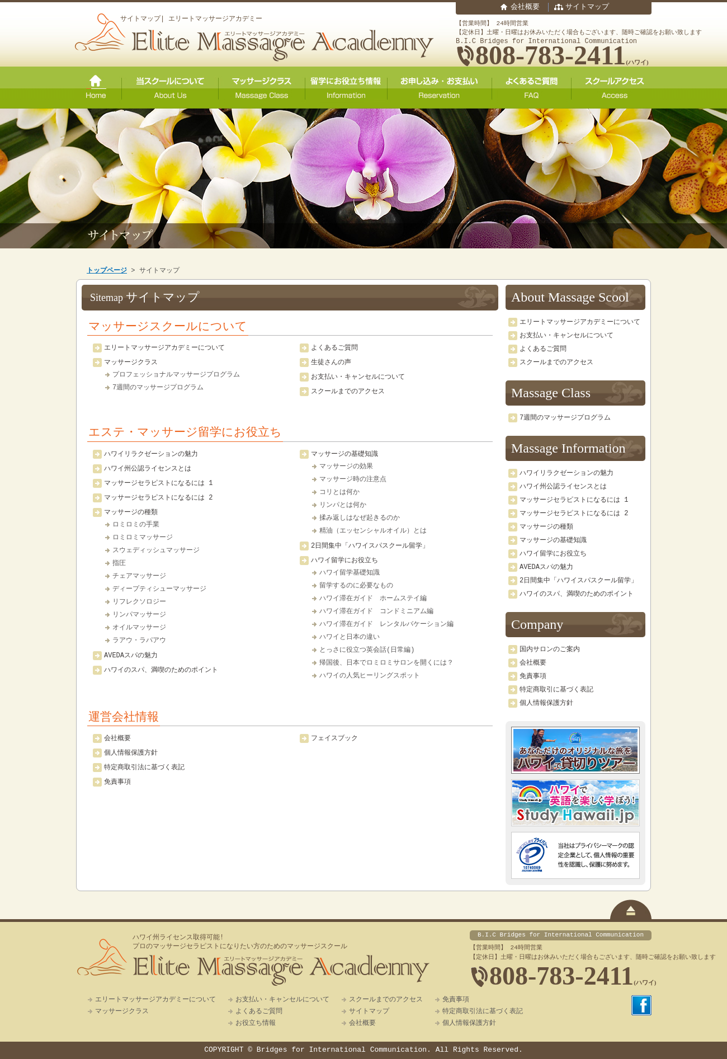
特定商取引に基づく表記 (556, 689)
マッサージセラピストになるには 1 (158, 483)
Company (537, 624)
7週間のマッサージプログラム (158, 387)
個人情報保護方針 (131, 752)
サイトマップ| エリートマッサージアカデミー (191, 18)
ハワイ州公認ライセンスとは (147, 468)
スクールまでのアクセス (348, 391)
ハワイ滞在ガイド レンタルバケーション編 (386, 624)
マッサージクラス (262, 88)
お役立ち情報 (255, 1023)
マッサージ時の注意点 (352, 479)
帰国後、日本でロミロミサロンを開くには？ (386, 662)
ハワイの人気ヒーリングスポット (369, 675)
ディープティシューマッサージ (159, 589)
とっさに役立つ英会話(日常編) (366, 650)
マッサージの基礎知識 (344, 454)
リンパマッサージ (139, 614)
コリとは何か (339, 492)
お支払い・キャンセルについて (358, 377)
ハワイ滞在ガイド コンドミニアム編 (376, 611)
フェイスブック (334, 738)
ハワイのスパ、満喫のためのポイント (161, 670)
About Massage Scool (570, 297)
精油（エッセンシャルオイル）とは (373, 530)
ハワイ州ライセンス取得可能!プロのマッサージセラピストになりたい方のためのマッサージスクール (240, 942)
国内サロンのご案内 (550, 649)
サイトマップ (587, 7)
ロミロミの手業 (135, 524)
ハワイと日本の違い (349, 637)
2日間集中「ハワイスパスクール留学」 (370, 545)
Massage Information (568, 448)
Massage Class (551, 392)
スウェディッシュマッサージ (156, 550)
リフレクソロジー (139, 601)
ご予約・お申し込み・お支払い (440, 88)
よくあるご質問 (532, 88)
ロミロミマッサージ (142, 537)
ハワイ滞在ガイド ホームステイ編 (373, 598)
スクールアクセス (612, 88)
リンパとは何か (342, 505)
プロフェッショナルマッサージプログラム (176, 374)
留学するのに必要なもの (356, 585)
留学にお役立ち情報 (346, 88)
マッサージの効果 (346, 466)
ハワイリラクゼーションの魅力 (151, 454)
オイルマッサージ (139, 627)
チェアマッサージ (139, 576)
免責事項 (117, 782)
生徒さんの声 (331, 362)
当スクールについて (170, 88)
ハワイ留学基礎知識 (349, 572)
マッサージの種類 (131, 512)
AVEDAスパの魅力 (131, 655)
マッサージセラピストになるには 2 (158, 497)
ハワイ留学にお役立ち (344, 560)
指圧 (119, 563)
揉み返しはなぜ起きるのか (359, 518)
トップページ (107, 270)
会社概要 (525, 7)
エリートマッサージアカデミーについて (164, 347)
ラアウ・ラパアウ (139, 640)
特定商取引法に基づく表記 (144, 767)
